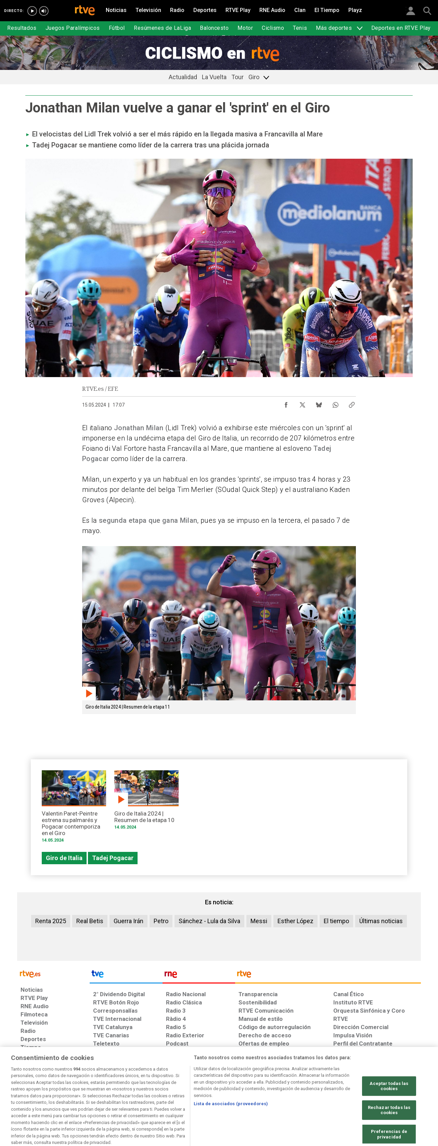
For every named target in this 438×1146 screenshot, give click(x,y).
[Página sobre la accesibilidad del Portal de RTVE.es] (259, 1093)
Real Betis (89, 921)
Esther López (295, 921)
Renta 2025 (50, 921)
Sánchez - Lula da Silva (209, 921)
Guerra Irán (128, 921)
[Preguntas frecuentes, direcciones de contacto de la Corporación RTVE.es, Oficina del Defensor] (337, 1093)
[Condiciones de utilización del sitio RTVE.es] (31, 1093)
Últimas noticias (381, 921)
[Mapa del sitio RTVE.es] (300, 1093)
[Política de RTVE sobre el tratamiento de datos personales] (83, 1093)
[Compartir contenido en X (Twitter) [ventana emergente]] (302, 403)
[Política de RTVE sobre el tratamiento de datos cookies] (145, 1093)
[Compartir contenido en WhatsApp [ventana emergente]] (335, 403)
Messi (258, 921)
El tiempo (336, 921)
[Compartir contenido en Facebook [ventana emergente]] (286, 403)
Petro (161, 921)
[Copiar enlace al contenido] (352, 403)
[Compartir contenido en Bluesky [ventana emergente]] (319, 403)
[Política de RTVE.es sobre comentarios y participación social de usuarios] (390, 1093)
